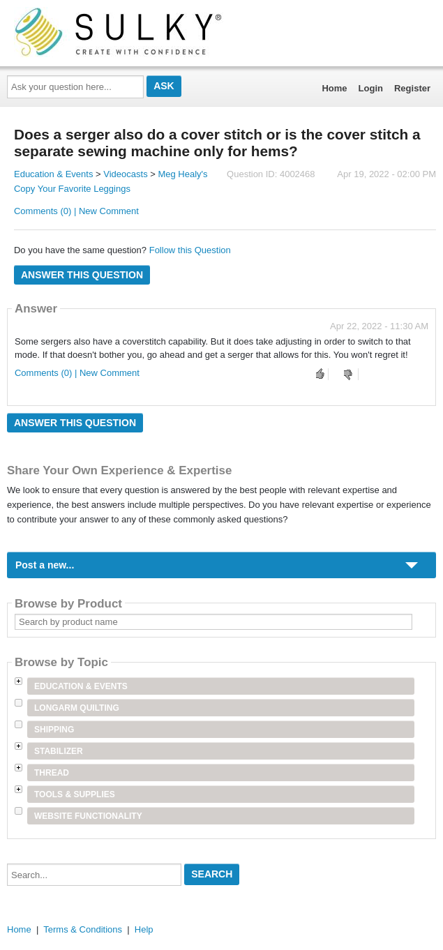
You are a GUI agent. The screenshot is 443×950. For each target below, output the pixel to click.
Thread (51, 773)
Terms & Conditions (82, 929)
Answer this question (82, 274)
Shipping (54, 729)
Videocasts (125, 174)
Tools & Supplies (74, 794)
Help (144, 929)
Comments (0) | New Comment (76, 211)
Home (334, 88)
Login (371, 88)
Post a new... (44, 565)
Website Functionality (88, 816)
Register (412, 88)
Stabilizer (58, 751)
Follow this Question (190, 250)
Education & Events (53, 174)
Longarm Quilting (76, 708)
